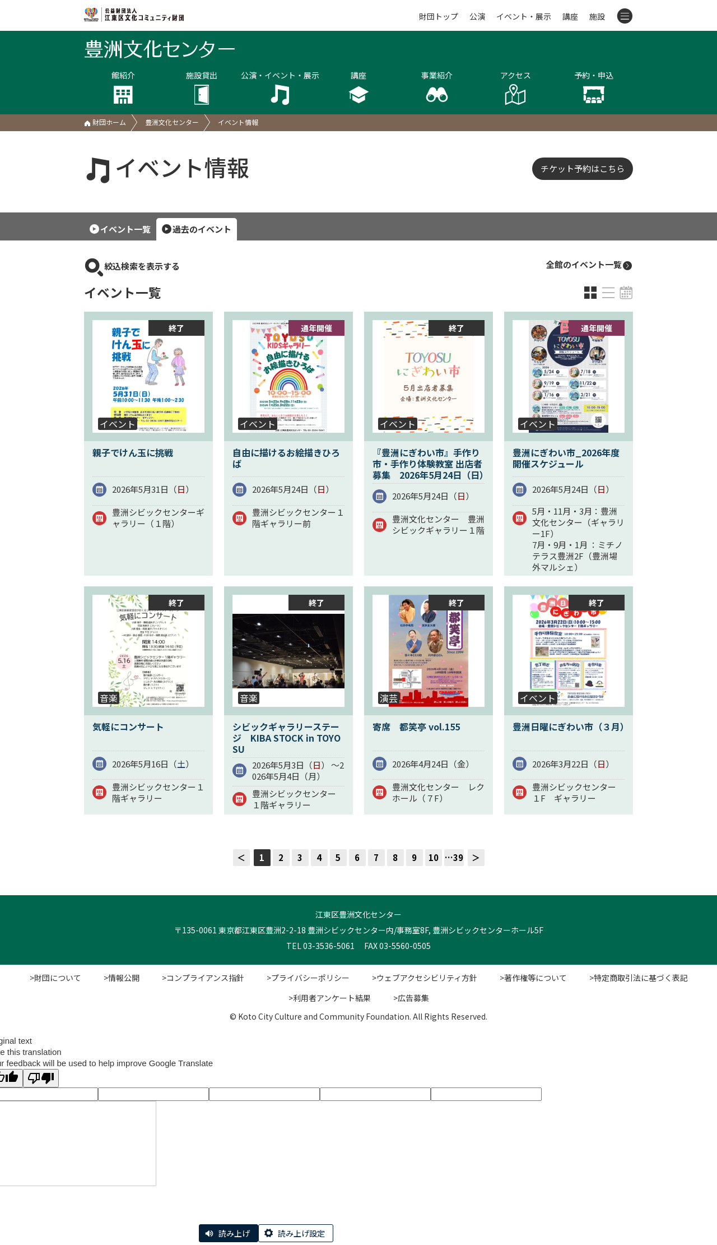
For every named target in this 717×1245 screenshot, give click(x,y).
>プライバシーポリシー (308, 977)
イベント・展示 (523, 16)
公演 (477, 16)
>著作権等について (533, 977)
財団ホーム (105, 122)
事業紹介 (437, 88)
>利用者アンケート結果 (329, 997)
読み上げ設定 (301, 1233)
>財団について (55, 977)
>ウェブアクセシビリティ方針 (424, 977)
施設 (597, 16)
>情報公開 (121, 977)
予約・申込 (594, 88)
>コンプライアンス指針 (203, 977)
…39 (454, 857)
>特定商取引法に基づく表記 (638, 977)
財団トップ (438, 16)
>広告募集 (411, 997)
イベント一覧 (125, 229)
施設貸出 (201, 88)
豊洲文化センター (172, 122)
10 (433, 857)
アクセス (515, 88)
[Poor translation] (41, 1078)
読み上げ (234, 1233)
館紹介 (123, 88)
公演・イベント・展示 (280, 88)
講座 (570, 16)
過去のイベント (202, 229)
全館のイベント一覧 (589, 264)
